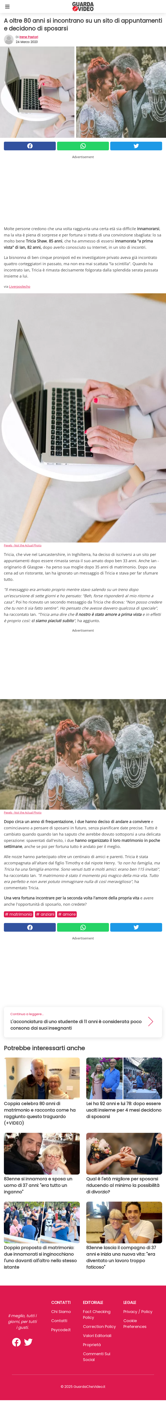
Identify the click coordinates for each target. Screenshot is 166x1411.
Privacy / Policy (137, 1311)
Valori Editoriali (97, 1335)
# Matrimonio (18, 914)
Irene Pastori (28, 37)
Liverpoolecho (19, 286)
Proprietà (92, 1344)
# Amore (67, 914)
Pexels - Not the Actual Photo (23, 545)
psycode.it (61, 1329)
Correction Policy (99, 1326)
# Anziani (45, 914)
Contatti (59, 1320)
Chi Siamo (61, 1311)
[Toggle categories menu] (7, 6)
